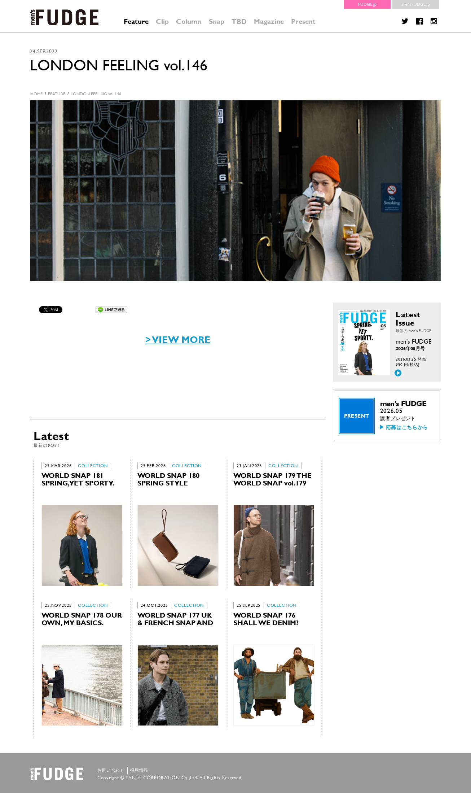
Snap (216, 21)
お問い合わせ (111, 770)
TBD (239, 21)
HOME (36, 93)
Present (303, 21)
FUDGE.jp (367, 4)
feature (56, 93)
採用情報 (139, 770)
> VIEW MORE (178, 339)
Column (189, 21)
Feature (136, 21)
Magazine (269, 21)
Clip (162, 21)
